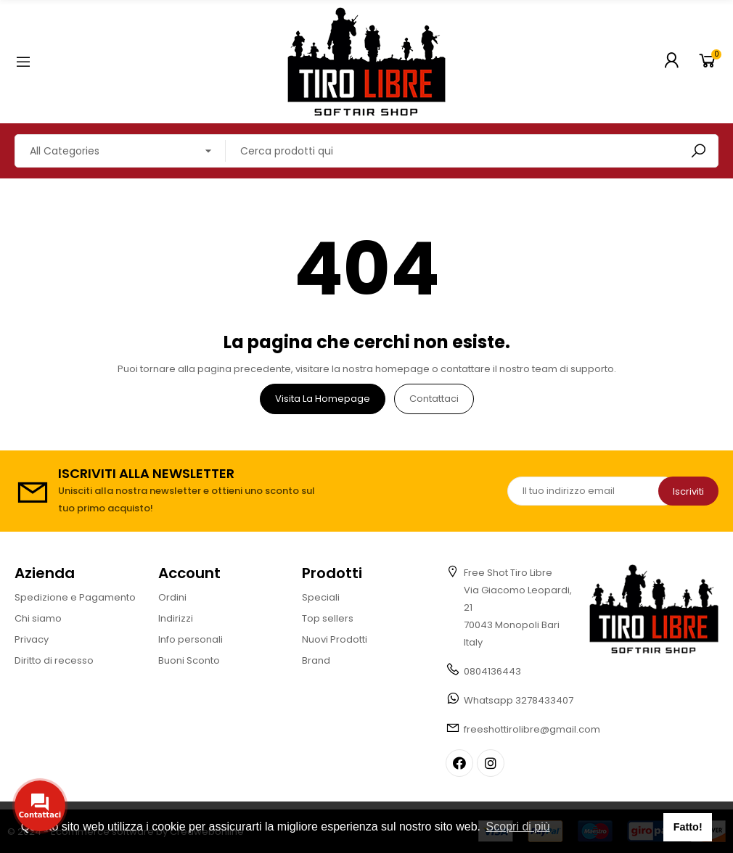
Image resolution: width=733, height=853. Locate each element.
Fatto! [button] (688, 827)
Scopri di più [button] (518, 826)
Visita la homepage (322, 398)
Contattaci (434, 398)
